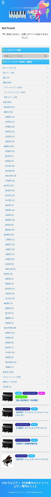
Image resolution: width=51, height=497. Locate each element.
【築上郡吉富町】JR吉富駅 (26, 400)
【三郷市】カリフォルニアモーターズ (31, 428)
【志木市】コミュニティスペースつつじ (31, 459)
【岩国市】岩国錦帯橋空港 (26, 444)
